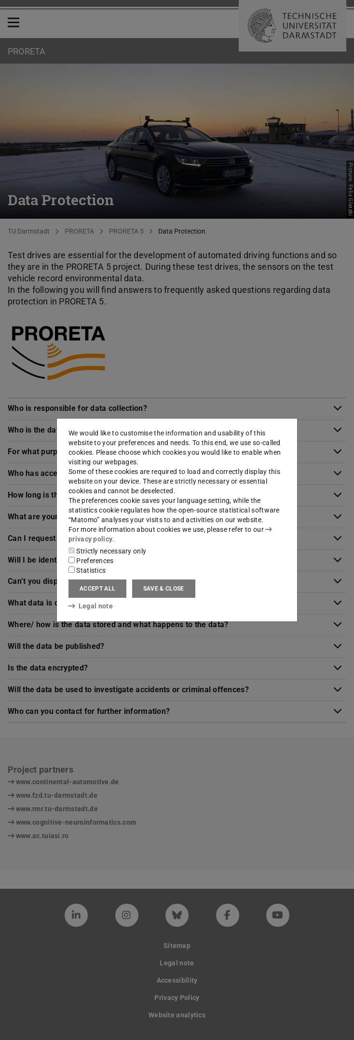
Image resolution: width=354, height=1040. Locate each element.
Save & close (163, 588)
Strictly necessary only (107, 551)
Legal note (90, 606)
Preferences (91, 561)
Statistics (87, 570)
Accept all (97, 588)
